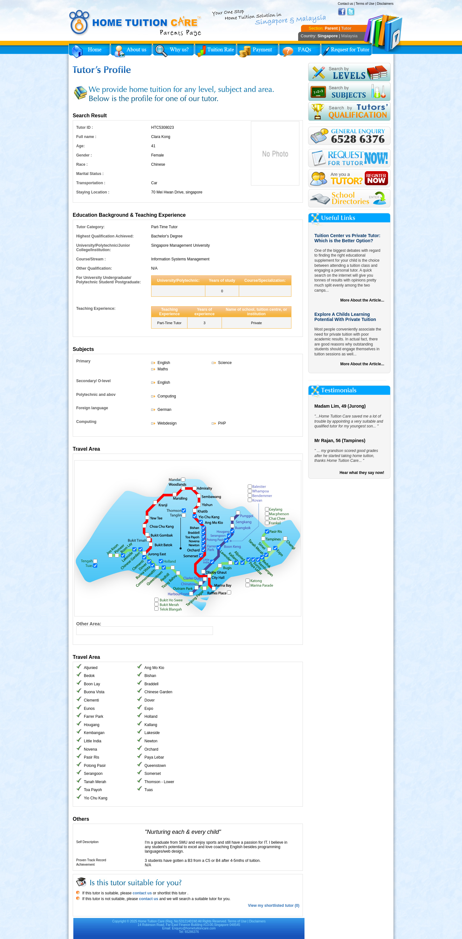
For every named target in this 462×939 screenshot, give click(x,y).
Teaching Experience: (95, 308)
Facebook (342, 12)
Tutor (346, 28)
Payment (257, 51)
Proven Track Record (91, 860)
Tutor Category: (90, 227)
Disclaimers (385, 3)
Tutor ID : (84, 127)
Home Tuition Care (151, 921)
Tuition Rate (215, 51)
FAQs (299, 51)
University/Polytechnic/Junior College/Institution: (103, 247)
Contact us (345, 3)
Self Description (87, 842)
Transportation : (90, 183)
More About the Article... (362, 300)
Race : (82, 164)
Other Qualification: (94, 268)
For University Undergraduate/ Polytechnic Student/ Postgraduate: (108, 279)
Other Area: (88, 623)
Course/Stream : (91, 259)
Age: (80, 146)
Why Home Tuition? (173, 51)
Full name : (86, 137)
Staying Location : (92, 192)
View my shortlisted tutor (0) (273, 905)
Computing (86, 421)
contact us (142, 893)
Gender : (84, 155)
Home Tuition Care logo (135, 23)
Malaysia (349, 35)
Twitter (351, 12)
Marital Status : (90, 173)
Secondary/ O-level (93, 381)
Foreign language (92, 408)
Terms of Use (365, 3)
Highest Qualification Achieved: (105, 236)
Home (89, 51)
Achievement (85, 864)
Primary (83, 361)
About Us (131, 51)
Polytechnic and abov (95, 394)
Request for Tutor (346, 51)
